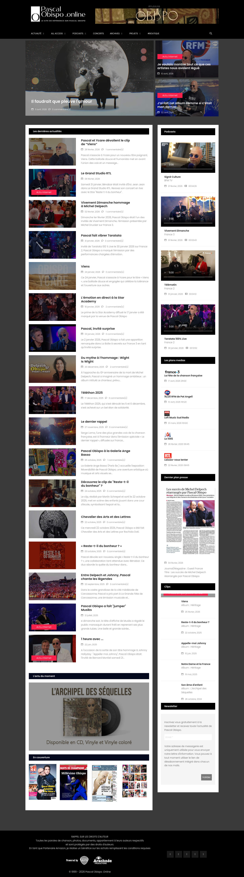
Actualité (36, 33)
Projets (133, 33)
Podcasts (78, 33)
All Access (57, 33)
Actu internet (44, 192)
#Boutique (153, 33)
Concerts (98, 33)
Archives (115, 33)
